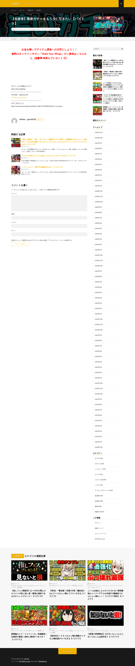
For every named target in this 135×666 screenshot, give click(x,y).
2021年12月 (99, 383)
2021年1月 (98, 442)
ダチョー (38, 29)
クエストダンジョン (40, 585)
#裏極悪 (39, 630)
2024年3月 (98, 239)
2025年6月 (98, 159)
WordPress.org (100, 539)
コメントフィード (100, 533)
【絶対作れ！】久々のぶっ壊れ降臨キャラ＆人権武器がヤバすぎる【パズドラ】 (67, 637)
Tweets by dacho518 (18, 97)
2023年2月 (98, 308)
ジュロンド (98, 469)
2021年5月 (98, 420)
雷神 (96, 506)
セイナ (97, 474)
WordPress (43, 661)
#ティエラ (16, 630)
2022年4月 (98, 362)
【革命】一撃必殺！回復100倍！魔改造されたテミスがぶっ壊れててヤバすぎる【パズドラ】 (113, 73)
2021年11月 (99, 388)
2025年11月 (99, 132)
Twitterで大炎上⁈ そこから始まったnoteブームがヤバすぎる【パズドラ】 (48, 156)
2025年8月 (98, 148)
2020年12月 (99, 447)
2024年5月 (98, 228)
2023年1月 (98, 314)
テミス (64, 585)
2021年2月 (98, 436)
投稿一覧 (40, 119)
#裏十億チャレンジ (31, 630)
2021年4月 (98, 426)
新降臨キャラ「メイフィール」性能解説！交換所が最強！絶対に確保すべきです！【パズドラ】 (113, 109)
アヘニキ (58, 585)
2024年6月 (98, 223)
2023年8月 (98, 276)
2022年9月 (98, 335)
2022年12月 (99, 319)
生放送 (97, 501)
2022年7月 (98, 346)
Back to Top (67, 651)
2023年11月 (99, 260)
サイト (13, 230)
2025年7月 (98, 154)
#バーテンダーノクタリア (108, 585)
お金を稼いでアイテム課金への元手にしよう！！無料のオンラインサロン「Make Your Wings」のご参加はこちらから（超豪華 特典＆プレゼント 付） (49, 54)
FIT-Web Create (24, 661)
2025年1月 (98, 186)
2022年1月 (98, 378)
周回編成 (19, 587)
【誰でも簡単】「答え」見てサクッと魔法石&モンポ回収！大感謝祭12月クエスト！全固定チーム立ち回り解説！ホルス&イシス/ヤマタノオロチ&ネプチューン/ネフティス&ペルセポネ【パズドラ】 (54, 141)
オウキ (97, 458)
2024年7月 (98, 218)
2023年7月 (98, 282)
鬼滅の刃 (30, 10)
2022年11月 (99, 324)
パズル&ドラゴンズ (52, 29)
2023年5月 (98, 292)
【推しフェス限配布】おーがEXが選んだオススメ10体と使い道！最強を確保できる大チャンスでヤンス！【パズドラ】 (28, 593)
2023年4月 (98, 298)
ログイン (98, 523)
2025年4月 (98, 170)
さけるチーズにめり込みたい (102, 630)
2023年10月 (99, 266)
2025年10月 (99, 138)
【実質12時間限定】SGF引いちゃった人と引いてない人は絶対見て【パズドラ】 (106, 635)
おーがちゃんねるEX (28, 585)
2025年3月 (98, 175)
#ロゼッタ (22, 630)
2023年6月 (98, 287)
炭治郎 (39, 10)
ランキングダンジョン (102, 490)
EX (43, 630)
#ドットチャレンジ (94, 585)
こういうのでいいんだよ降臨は (64, 630)
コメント (14, 193)
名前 (13, 214)
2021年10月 (99, 394)
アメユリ (98, 587)
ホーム (13, 10)
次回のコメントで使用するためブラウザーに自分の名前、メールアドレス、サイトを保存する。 (42, 240)
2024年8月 (98, 212)
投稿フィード (99, 528)
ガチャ (97, 464)
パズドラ (21, 10)
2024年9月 (98, 207)
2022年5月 (98, 356)
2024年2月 (98, 244)
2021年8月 (98, 404)
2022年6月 (98, 351)
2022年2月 (98, 372)
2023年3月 (98, 303)
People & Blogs (17, 585)
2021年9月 (98, 399)
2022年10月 (99, 330)
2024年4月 (98, 234)
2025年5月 (98, 164)
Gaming (33, 29)
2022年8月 (98, 340)
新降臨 (53, 632)
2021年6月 (98, 415)
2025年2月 (98, 180)
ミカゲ (97, 485)
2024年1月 (98, 250)
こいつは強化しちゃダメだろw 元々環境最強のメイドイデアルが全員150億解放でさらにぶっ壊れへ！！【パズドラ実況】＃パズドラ (113, 87)
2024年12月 (99, 191)
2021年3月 (98, 431)
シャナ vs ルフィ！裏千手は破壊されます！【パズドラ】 (42, 167)
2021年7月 (98, 410)
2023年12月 (99, 255)
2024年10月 (99, 202)
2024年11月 (99, 196)
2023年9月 (98, 271)
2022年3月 (98, 367)
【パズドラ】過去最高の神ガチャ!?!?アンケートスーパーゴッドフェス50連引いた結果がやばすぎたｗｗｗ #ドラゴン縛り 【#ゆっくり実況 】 (113, 99)
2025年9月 (98, 143)
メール (14, 222)
